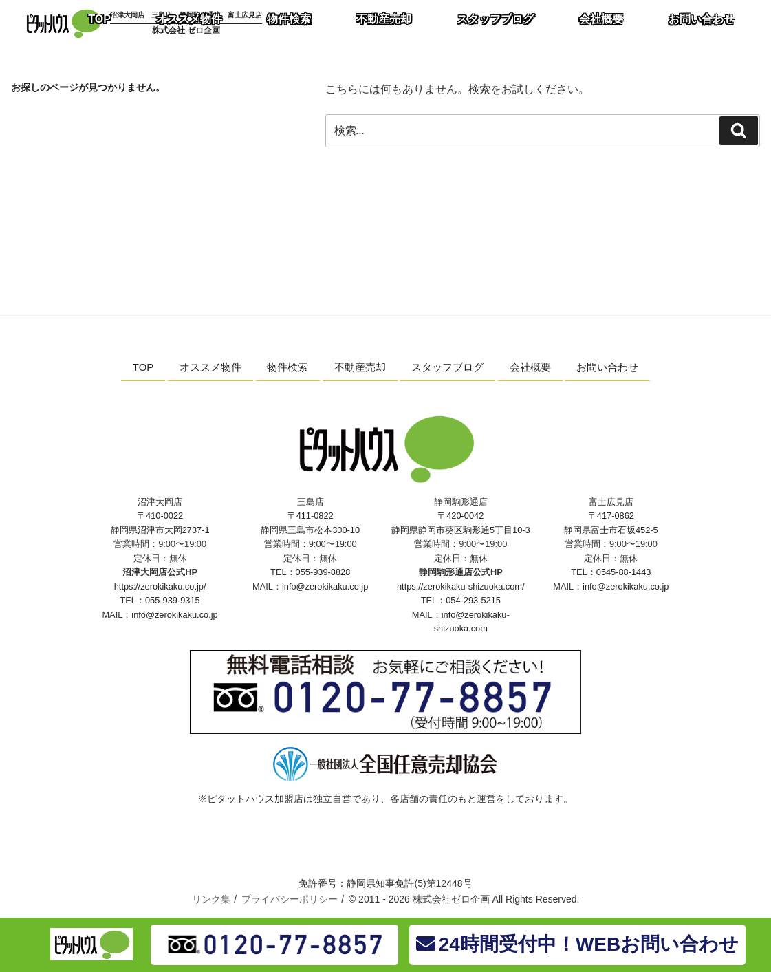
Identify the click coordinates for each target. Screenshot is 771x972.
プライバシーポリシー (289, 899)
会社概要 (530, 367)
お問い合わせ (607, 367)
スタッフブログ (447, 367)
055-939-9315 (172, 600)
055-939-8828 (323, 572)
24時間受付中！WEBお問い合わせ (577, 944)
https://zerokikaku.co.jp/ (160, 586)
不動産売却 (360, 367)
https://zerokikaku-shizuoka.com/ (461, 586)
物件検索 (287, 367)
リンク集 (211, 899)
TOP (143, 367)
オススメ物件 (210, 367)
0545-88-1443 (623, 572)
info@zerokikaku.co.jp (174, 614)
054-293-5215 (473, 600)
